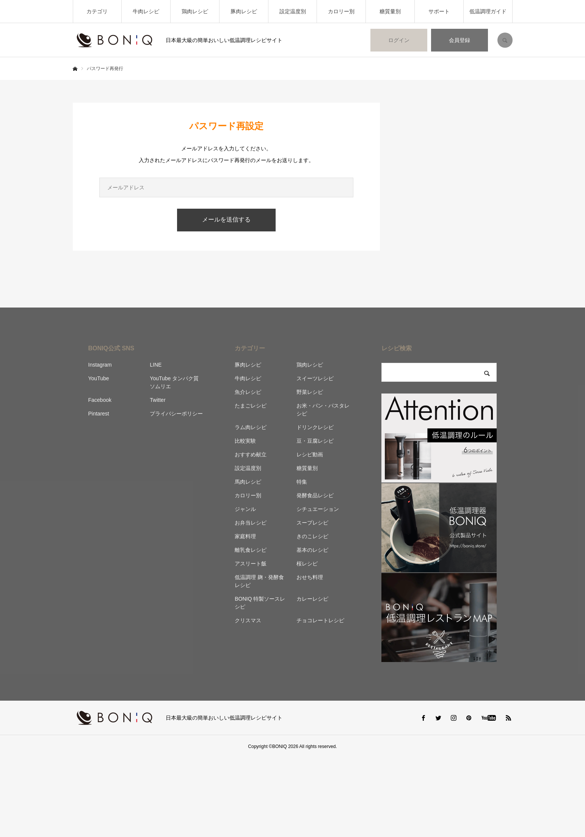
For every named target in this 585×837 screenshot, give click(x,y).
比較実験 (245, 441)
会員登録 (459, 40)
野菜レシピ (309, 392)
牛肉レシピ (146, 11)
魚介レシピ (248, 392)
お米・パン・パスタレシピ (323, 410)
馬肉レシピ (248, 482)
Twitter (157, 400)
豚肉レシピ (244, 11)
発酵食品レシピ (315, 495)
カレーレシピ (312, 599)
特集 (301, 482)
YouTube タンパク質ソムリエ (174, 382)
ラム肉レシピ (251, 427)
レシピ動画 (309, 454)
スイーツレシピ (315, 378)
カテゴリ (97, 11)
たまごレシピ (251, 406)
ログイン (398, 40)
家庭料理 (245, 536)
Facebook (99, 400)
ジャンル (245, 509)
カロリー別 (341, 11)
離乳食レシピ (251, 550)
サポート (439, 11)
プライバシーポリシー (176, 414)
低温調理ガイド (488, 11)
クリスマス (248, 620)
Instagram (100, 365)
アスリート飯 (251, 564)
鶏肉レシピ (195, 11)
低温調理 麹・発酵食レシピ (259, 581)
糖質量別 (390, 11)
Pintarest (98, 414)
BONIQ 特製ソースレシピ (260, 603)
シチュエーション (317, 509)
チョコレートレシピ (320, 620)
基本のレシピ (312, 550)
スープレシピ (312, 523)
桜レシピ (307, 564)
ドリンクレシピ (315, 427)
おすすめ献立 (251, 454)
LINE (156, 365)
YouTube (98, 378)
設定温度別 (292, 11)
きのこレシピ (312, 536)
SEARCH (505, 40)
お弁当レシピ (251, 523)
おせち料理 (309, 577)
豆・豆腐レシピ (315, 441)
